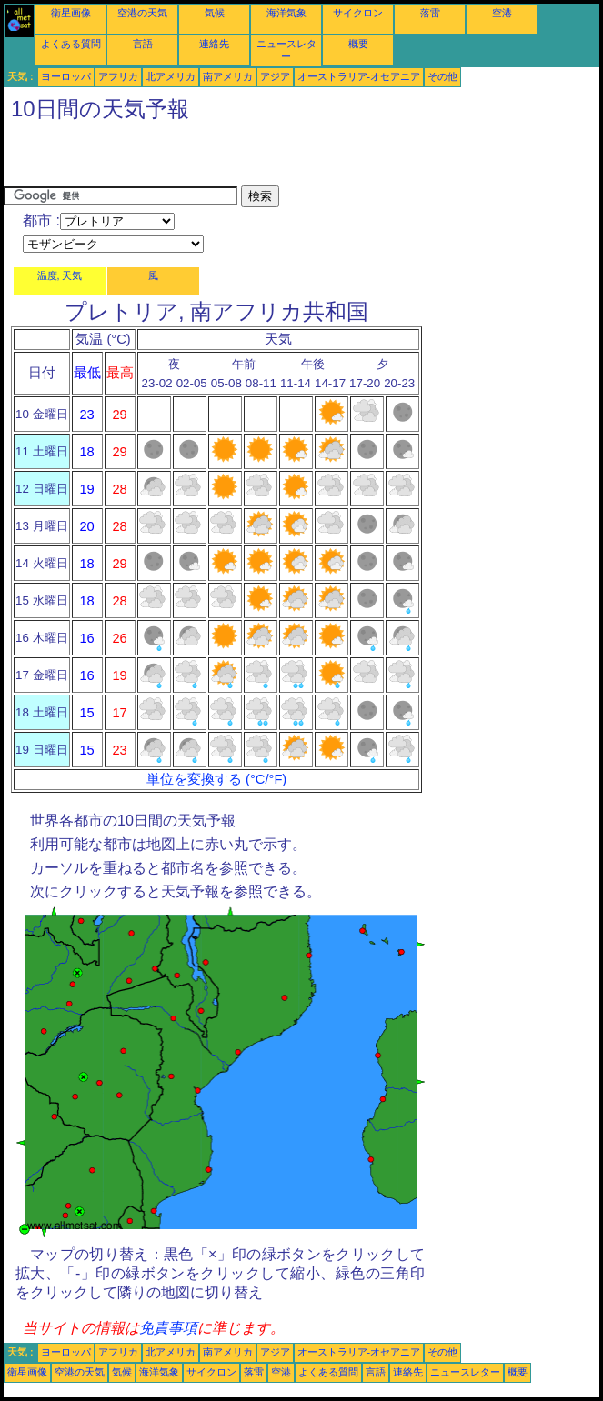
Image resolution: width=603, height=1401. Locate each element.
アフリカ (118, 76)
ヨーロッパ (66, 76)
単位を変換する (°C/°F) (216, 779)
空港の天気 (142, 12)
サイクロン (358, 12)
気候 (215, 12)
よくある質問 (71, 43)
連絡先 (214, 43)
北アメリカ (171, 76)
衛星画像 (71, 12)
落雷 (430, 12)
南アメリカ (228, 76)
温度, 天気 (60, 275)
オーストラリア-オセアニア (359, 76)
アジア (275, 76)
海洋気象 (286, 12)
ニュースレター (465, 1371)
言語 (143, 43)
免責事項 (168, 1328)
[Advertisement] (216, 158)
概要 (358, 43)
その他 (442, 76)
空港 (502, 12)
